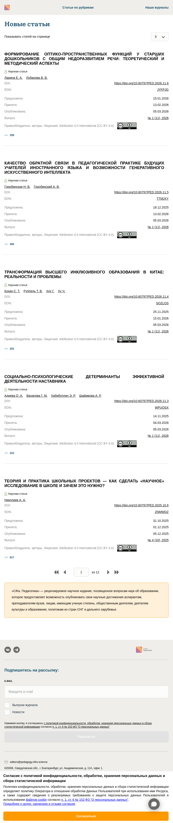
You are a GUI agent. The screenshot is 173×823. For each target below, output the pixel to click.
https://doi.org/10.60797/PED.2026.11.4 (141, 296)
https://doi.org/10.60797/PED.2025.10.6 (141, 505)
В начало (56, 572)
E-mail (8, 681)
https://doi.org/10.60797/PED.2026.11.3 (141, 401)
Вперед (108, 572)
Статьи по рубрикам (78, 7)
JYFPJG (163, 89)
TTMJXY (163, 198)
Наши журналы (157, 7)
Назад (65, 572)
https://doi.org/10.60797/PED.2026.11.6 (141, 83)
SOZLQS (162, 303)
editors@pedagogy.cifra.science (25, 762)
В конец (117, 572)
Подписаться (86, 736)
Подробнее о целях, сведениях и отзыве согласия (39, 804)
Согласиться (86, 816)
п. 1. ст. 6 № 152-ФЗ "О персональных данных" (81, 726)
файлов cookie (36, 799)
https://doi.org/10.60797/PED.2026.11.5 (141, 192)
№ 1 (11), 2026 (158, 118)
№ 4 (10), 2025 (158, 540)
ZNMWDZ (162, 512)
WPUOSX (162, 407)
